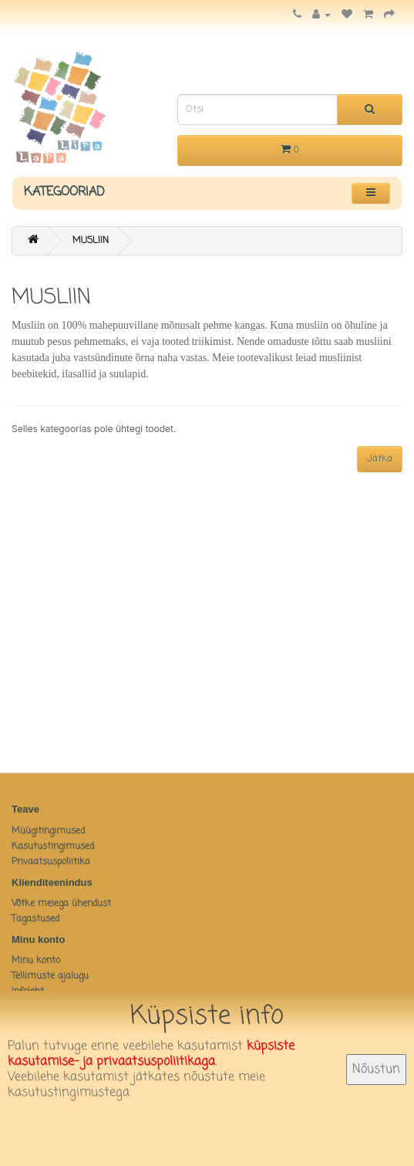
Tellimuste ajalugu (50, 976)
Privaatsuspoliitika (51, 862)
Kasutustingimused (53, 846)
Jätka (379, 459)
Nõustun (376, 1069)
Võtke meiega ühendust (61, 904)
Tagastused (35, 919)
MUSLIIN (90, 241)
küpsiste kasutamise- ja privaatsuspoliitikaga (151, 1054)
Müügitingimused (48, 831)
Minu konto (36, 961)
